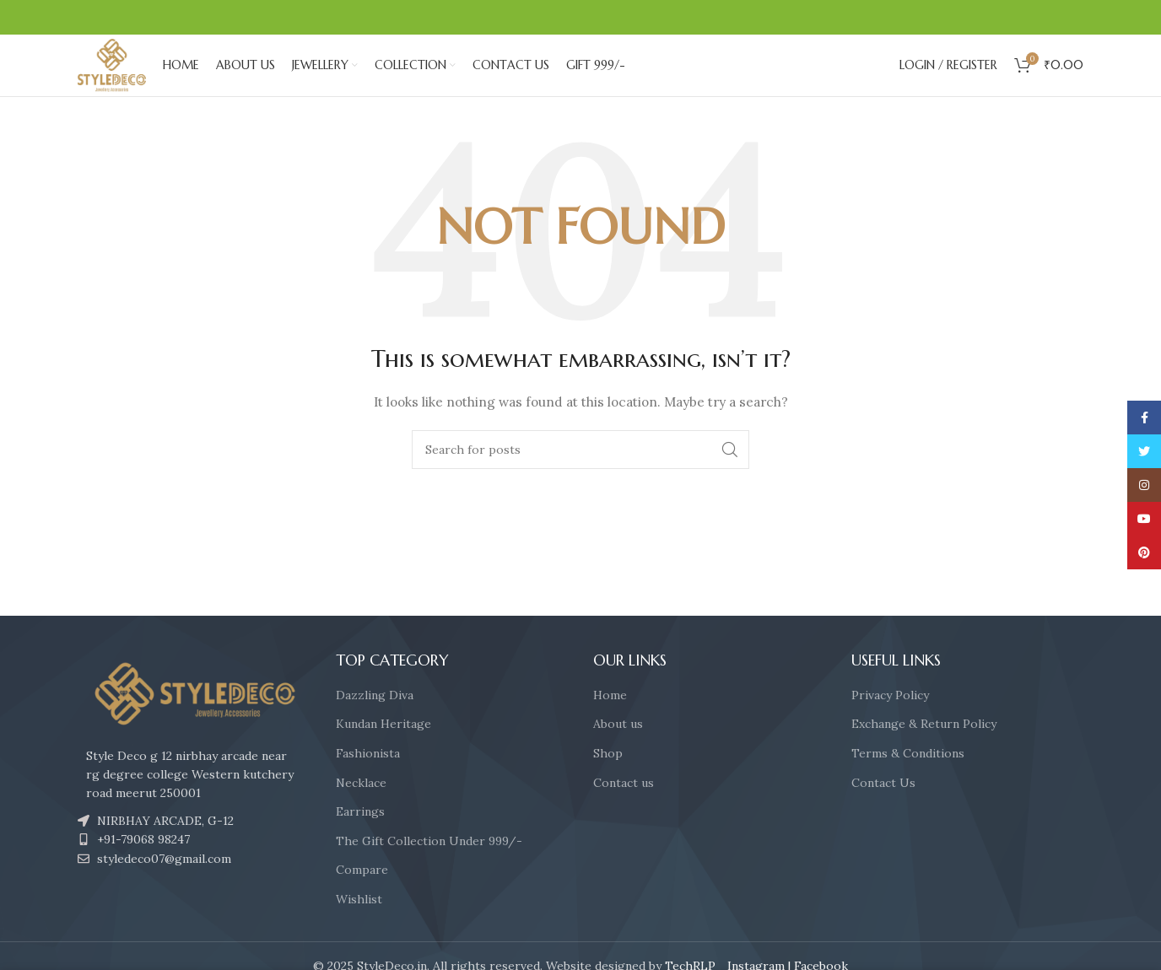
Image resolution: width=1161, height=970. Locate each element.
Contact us (623, 809)
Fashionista (368, 780)
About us (618, 751)
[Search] (580, 476)
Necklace (361, 809)
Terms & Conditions (907, 780)
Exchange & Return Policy (923, 751)
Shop (608, 780)
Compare (362, 897)
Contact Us (883, 809)
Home (610, 722)
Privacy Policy (890, 722)
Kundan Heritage (383, 751)
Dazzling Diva (374, 722)
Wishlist (359, 926)
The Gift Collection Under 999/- (429, 868)
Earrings (360, 839)
